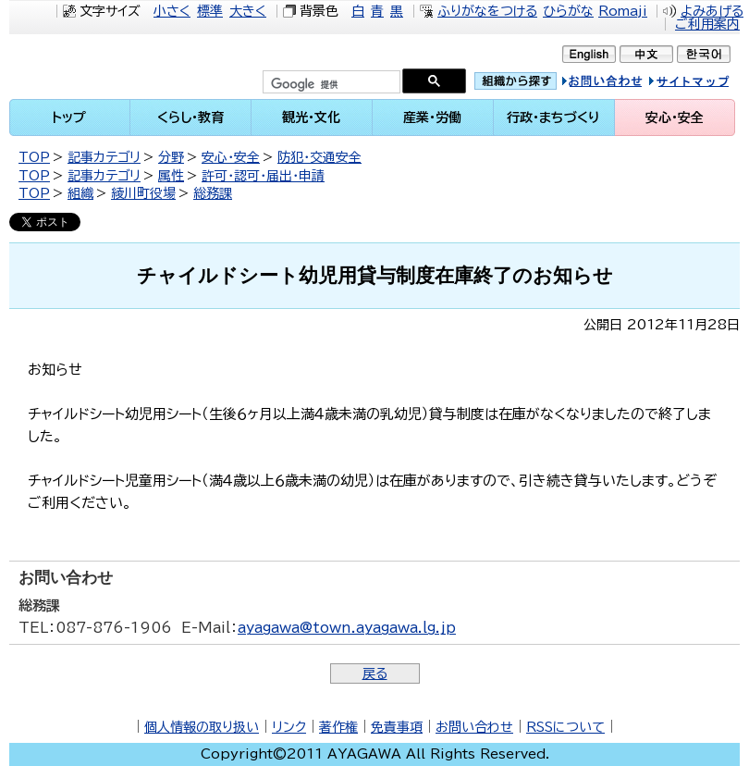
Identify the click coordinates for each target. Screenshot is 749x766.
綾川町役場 (143, 193)
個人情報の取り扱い (201, 727)
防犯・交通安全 (319, 157)
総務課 (212, 193)
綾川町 (115, 66)
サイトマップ (707, 84)
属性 (171, 175)
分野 (171, 157)
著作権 (338, 727)
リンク (289, 727)
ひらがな (568, 11)
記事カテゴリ (104, 157)
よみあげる (712, 11)
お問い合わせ (474, 727)
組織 (80, 193)
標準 (210, 11)
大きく (247, 11)
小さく (171, 11)
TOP (34, 157)
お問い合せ (621, 84)
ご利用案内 (707, 24)
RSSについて (565, 727)
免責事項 (397, 727)
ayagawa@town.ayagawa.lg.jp (347, 628)
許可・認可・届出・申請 (263, 175)
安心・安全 (231, 157)
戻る (374, 673)
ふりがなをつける (487, 11)
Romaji (622, 11)
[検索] (329, 84)
